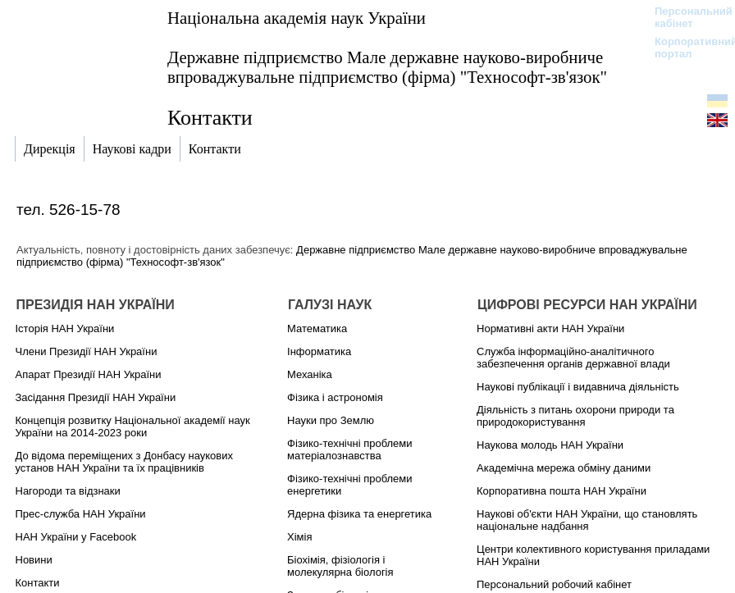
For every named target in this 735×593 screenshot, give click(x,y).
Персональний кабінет (685, 17)
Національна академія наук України (296, 17)
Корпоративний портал (685, 47)
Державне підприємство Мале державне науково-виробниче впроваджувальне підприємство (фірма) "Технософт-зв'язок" (387, 67)
